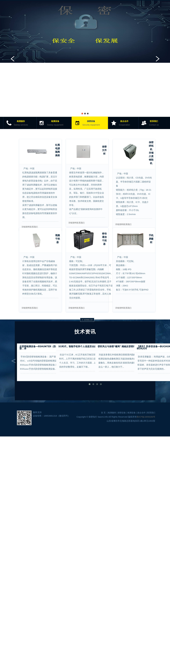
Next (157, 58)
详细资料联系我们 (30, 227)
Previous (12, 58)
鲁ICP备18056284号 (146, 417)
